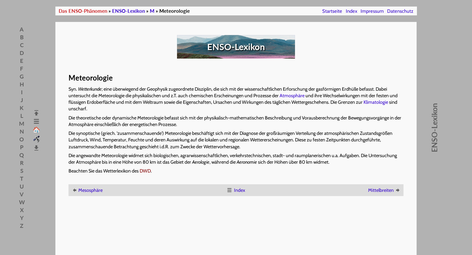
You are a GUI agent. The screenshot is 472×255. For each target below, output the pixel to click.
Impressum (372, 11)
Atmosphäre (292, 96)
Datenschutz (400, 11)
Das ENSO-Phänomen (83, 11)
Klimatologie (376, 102)
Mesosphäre (87, 190)
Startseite (332, 11)
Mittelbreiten (384, 190)
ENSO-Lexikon (128, 11)
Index (351, 11)
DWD (145, 171)
